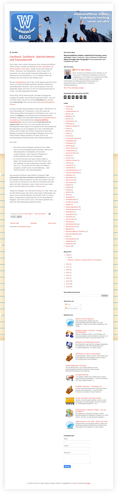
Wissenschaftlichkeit (72, 234)
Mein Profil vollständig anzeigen (74, 88)
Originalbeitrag (21, 82)
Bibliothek (69, 116)
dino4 (75, 483)
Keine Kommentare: (40, 213)
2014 (68, 275)
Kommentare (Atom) (23, 226)
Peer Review (70, 182)
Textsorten (69, 217)
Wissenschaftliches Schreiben (75, 231)
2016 (68, 270)
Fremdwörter (70, 143)
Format (68, 136)
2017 (68, 267)
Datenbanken (70, 121)
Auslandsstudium (71, 111)
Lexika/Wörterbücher (72, 170)
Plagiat (68, 185)
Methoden (69, 175)
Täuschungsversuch (72, 209)
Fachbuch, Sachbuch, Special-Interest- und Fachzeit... (84, 260)
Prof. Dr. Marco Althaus (83, 70)
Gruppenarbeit (70, 150)
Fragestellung (70, 141)
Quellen (68, 192)
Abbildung (69, 106)
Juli (69, 257)
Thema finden (70, 219)
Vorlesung (69, 222)
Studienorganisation (72, 207)
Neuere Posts (14, 223)
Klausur (68, 155)
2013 (68, 278)
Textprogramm (70, 214)
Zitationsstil (69, 244)
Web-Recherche (71, 226)
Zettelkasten (69, 241)
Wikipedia (69, 229)
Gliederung (69, 146)
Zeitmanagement (71, 239)
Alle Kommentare (71, 308)
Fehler (68, 133)
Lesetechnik (69, 168)
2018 (68, 264)
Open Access (70, 180)
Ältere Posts (52, 223)
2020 (68, 255)
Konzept (68, 158)
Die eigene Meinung (81, 375)
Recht (67, 195)
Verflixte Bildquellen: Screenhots (76, 365)
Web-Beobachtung (72, 224)
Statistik (68, 204)
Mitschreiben (70, 177)
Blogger (88, 483)
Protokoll (68, 187)
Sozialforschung (71, 202)
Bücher (68, 119)
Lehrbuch (69, 163)
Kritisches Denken (71, 160)
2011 (68, 284)
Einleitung (69, 123)
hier (27, 186)
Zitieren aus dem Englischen (84, 319)
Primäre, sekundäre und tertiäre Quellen (88, 398)
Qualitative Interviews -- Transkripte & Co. (88, 386)
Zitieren (68, 246)
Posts (68, 304)
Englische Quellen (71, 126)
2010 (68, 287)
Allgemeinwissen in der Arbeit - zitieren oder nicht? (91, 421)
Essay (68, 128)
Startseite (34, 223)
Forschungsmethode (72, 138)
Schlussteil (69, 197)
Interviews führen (71, 153)
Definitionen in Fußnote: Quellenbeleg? (88, 354)
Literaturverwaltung (72, 172)
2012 (68, 281)
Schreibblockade (71, 199)
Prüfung (68, 190)
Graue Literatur (70, 148)
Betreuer (68, 114)
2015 (68, 273)
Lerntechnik (69, 165)
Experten (68, 131)
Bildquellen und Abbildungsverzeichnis (87, 342)
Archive (68, 109)
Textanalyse (69, 212)
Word (67, 236)
